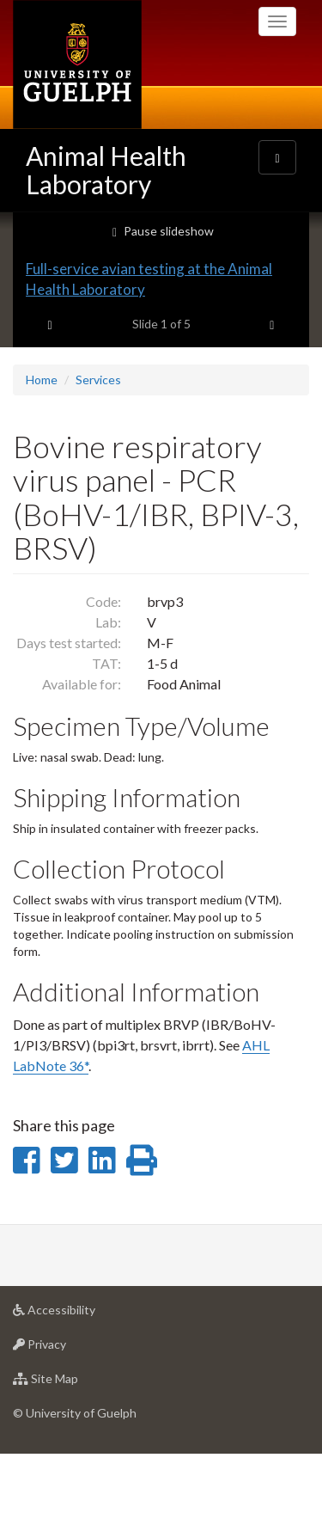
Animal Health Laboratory (106, 169)
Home (42, 455)
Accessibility (81, 1389)
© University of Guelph (75, 1488)
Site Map (72, 1458)
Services (98, 455)
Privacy (66, 1424)
